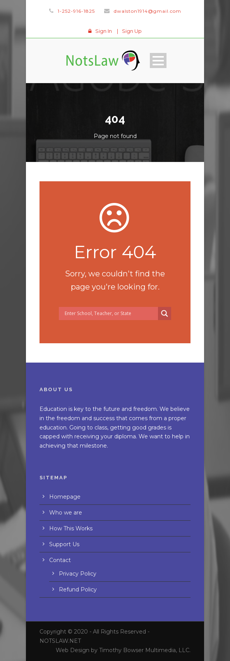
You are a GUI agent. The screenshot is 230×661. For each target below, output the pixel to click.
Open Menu (158, 60)
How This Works (71, 528)
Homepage (65, 496)
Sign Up (132, 31)
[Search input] (110, 313)
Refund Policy (78, 589)
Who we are (65, 512)
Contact (60, 560)
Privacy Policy (77, 573)
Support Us (64, 544)
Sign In (103, 31)
